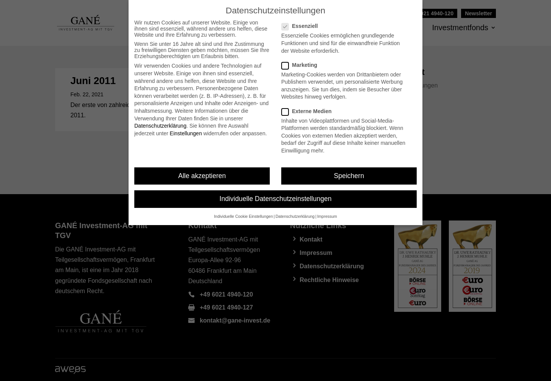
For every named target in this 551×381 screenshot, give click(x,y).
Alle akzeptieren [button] (202, 176)
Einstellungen (186, 133)
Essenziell (302, 26)
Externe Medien (309, 111)
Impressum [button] (327, 216)
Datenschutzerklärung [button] (295, 216)
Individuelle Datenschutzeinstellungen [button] (276, 199)
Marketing (302, 65)
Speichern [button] (349, 176)
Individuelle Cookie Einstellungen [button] (243, 216)
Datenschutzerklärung (160, 126)
